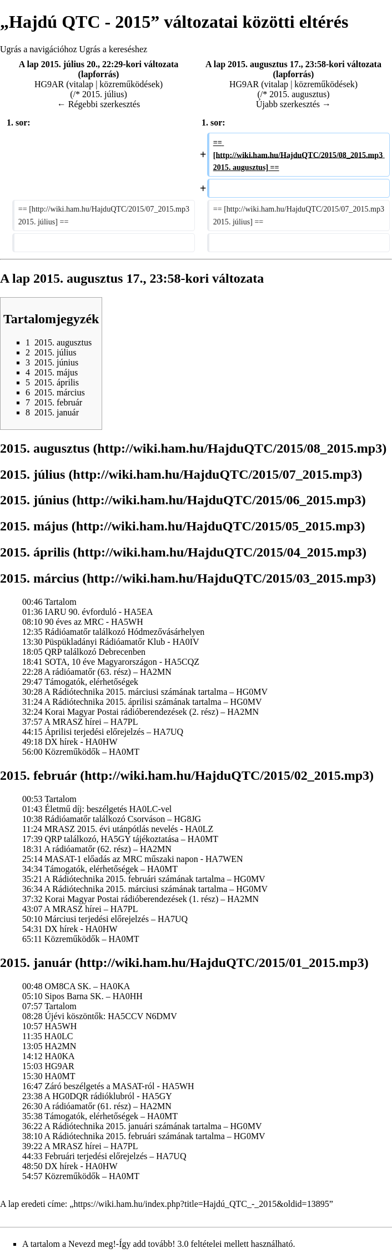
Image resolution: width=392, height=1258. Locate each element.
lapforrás (98, 74)
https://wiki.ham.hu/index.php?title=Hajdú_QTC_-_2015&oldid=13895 (201, 1204)
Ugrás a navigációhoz (38, 49)
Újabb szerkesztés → (293, 104)
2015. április (34, 552)
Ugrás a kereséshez (113, 49)
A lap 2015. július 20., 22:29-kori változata (99, 64)
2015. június (34, 500)
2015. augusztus (44, 448)
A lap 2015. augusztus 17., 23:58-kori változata (293, 64)
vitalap (81, 84)
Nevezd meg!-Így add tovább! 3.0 (128, 1244)
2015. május (34, 526)
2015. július (32, 474)
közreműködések (129, 84)
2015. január (36, 962)
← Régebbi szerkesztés (98, 104)
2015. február (38, 775)
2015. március (39, 578)
